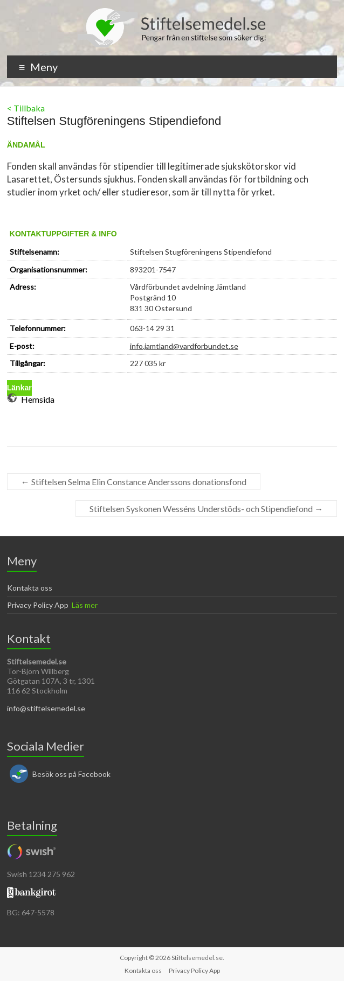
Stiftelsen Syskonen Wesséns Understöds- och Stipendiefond (206, 508)
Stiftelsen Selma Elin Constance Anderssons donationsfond (133, 482)
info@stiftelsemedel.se (46, 708)
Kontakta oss (29, 587)
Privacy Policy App (37, 604)
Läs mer (85, 604)
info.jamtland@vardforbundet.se (184, 346)
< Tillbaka (26, 108)
